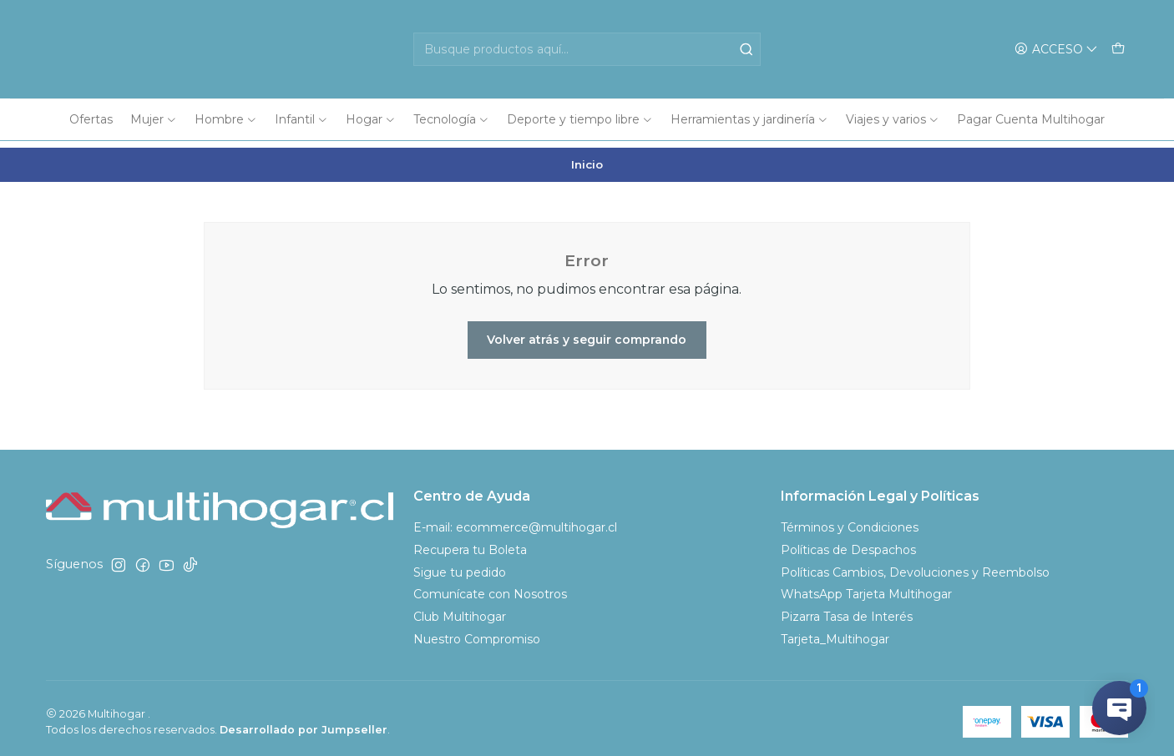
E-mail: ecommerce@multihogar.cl (515, 520)
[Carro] (1118, 50)
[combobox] (587, 49)
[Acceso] (1056, 50)
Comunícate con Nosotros (490, 588)
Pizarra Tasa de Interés (847, 610)
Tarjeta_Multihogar (835, 633)
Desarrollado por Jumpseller (303, 723)
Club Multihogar (459, 610)
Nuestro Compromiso (476, 633)
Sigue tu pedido (459, 565)
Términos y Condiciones (849, 520)
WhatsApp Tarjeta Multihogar (866, 588)
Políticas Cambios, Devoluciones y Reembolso (915, 565)
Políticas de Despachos (848, 543)
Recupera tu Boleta (470, 543)
